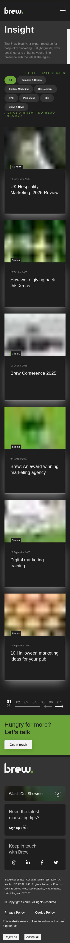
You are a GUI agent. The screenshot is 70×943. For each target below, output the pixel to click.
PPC (11, 98)
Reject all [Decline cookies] (11, 937)
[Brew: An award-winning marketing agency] (35, 450)
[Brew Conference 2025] (35, 357)
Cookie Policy (45, 912)
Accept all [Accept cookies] (32, 937)
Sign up (14, 828)
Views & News (16, 107)
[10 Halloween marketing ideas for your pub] (35, 637)
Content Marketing (19, 89)
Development (45, 89)
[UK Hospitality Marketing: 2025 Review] (35, 170)
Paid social (29, 98)
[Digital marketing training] (35, 543)
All (10, 80)
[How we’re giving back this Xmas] (35, 263)
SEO (47, 98)
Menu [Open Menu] (63, 10)
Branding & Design (31, 80)
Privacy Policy (14, 912)
